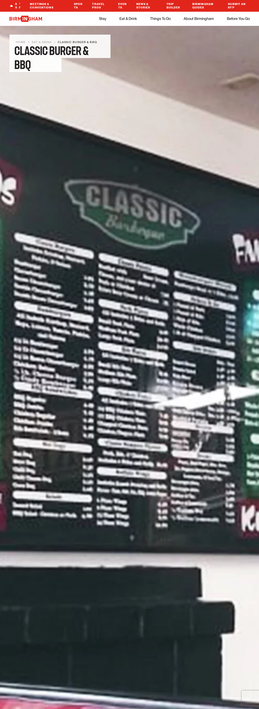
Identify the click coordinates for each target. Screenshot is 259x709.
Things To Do (160, 18)
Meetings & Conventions (41, 5)
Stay (102, 18)
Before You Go (238, 18)
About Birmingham (199, 18)
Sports (78, 5)
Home (21, 42)
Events (122, 5)
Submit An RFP (237, 5)
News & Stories (143, 5)
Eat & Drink (128, 18)
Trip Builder (173, 5)
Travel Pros (98, 5)
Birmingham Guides (202, 5)
